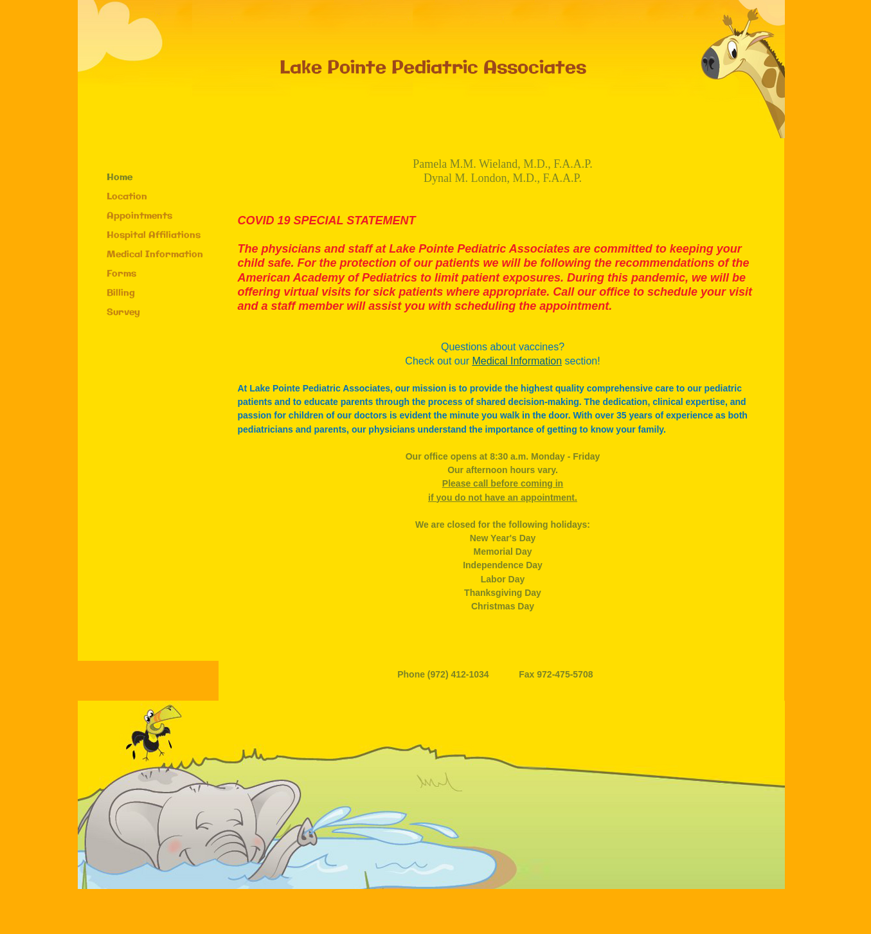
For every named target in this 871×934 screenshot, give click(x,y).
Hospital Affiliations (154, 235)
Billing (121, 293)
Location (127, 196)
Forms (121, 273)
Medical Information (155, 254)
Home (119, 177)
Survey (123, 312)
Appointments (139, 216)
